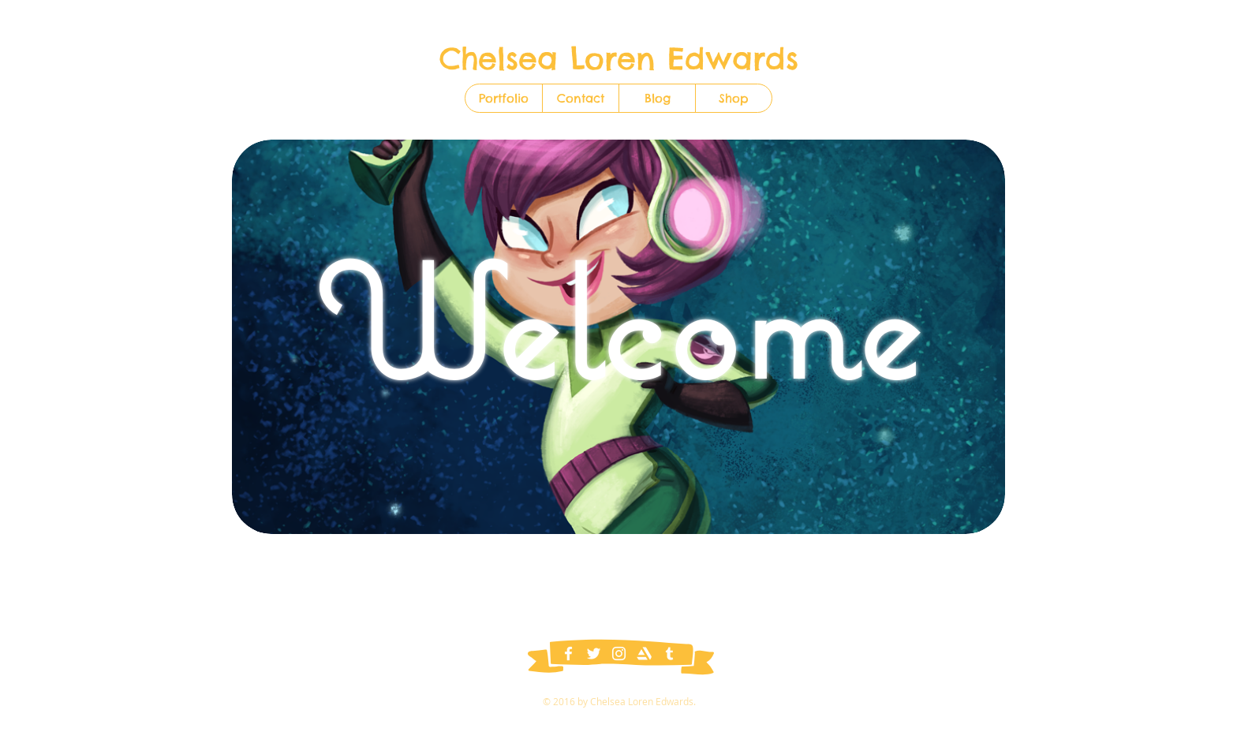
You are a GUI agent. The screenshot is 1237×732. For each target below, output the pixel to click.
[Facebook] (568, 653)
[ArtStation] (644, 653)
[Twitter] (594, 653)
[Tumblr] (669, 653)
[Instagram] (619, 653)
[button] (733, 98)
